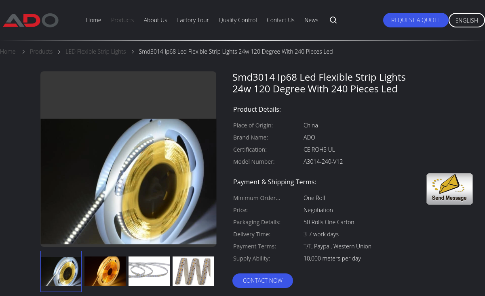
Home (93, 20)
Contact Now (263, 280)
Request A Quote (416, 20)
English (466, 20)
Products (122, 20)
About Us (155, 20)
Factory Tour (193, 20)
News (311, 20)
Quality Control (238, 20)
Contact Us (281, 20)
